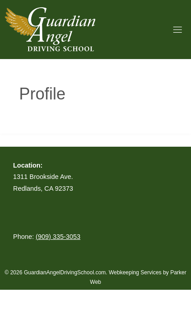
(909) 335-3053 (57, 236)
